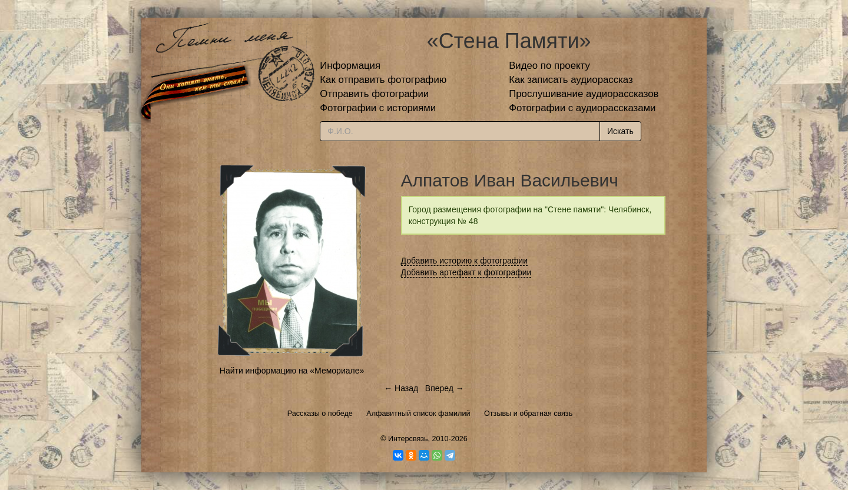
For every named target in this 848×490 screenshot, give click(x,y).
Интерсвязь (408, 439)
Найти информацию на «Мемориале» (292, 370)
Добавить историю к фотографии (464, 260)
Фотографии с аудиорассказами (582, 108)
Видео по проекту (549, 65)
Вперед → (444, 388)
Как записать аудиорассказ (571, 79)
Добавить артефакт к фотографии (466, 272)
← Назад (401, 388)
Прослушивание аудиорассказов (583, 93)
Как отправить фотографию (383, 79)
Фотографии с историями (378, 108)
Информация (350, 65)
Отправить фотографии (374, 93)
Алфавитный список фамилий (418, 413)
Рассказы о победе (320, 413)
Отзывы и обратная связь (528, 413)
